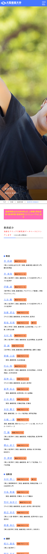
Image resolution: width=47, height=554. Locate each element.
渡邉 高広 (9, 525)
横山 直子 (9, 445)
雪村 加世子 (10, 502)
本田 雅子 (9, 409)
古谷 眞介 (9, 399)
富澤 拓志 (9, 389)
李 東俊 (8, 273)
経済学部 (20, 202)
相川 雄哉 (9, 543)
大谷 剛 (8, 299)
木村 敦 (8, 335)
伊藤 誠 (8, 286)
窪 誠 (7, 345)
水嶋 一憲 (9, 419)
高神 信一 (9, 378)
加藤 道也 (9, 312)
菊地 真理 (9, 322)
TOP (4, 202)
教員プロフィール (20, 261)
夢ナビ (34, 323)
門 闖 (7, 432)
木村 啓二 (9, 479)
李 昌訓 (8, 261)
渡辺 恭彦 (9, 512)
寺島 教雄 (9, 492)
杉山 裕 (8, 366)
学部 (11, 202)
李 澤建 (8, 458)
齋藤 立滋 (9, 355)
